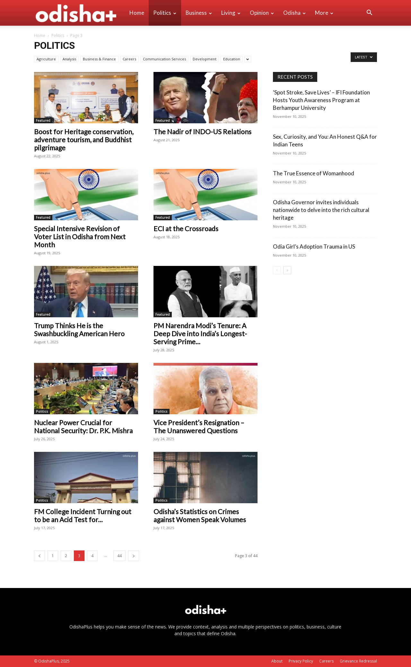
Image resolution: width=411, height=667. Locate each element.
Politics (164, 12)
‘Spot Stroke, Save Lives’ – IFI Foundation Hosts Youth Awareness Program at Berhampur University (321, 100)
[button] (369, 13)
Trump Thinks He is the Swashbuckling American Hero (79, 329)
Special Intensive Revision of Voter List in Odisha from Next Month (80, 236)
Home (136, 12)
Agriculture (46, 59)
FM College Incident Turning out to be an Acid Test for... (82, 515)
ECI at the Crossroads (185, 228)
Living (230, 12)
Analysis (69, 59)
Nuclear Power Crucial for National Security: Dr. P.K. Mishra (83, 426)
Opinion (262, 12)
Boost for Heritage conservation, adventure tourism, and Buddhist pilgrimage (83, 139)
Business (199, 12)
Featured (43, 120)
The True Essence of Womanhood (313, 173)
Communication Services (164, 59)
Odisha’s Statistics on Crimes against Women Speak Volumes (199, 515)
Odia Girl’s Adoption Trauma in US (314, 246)
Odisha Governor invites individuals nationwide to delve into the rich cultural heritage (321, 210)
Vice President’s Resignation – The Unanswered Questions (198, 426)
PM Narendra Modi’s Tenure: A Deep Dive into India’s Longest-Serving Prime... (200, 333)
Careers (129, 59)
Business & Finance (99, 59)
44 (119, 555)
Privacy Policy (301, 661)
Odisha (294, 12)
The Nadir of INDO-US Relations (202, 131)
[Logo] (79, 13)
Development (204, 59)
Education (231, 59)
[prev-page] (39, 555)
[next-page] (133, 555)
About (277, 661)
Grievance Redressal (358, 661)
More (324, 12)
